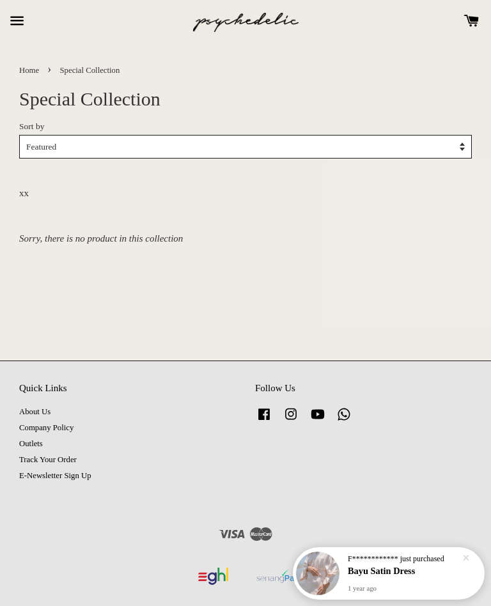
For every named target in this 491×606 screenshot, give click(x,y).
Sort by (31, 126)
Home (29, 70)
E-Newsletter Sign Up (55, 475)
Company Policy (46, 427)
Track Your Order (48, 459)
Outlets (31, 443)
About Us (35, 411)
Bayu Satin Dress (381, 571)
